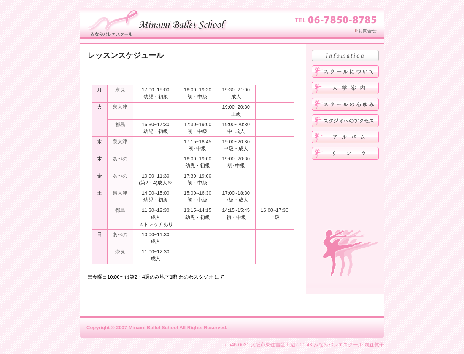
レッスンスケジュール (125, 55)
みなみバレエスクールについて (345, 71)
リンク (345, 153)
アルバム (345, 137)
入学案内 (345, 88)
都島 (120, 124)
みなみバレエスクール (159, 22)
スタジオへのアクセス (345, 120)
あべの (120, 159)
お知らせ (345, 55)
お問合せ (367, 31)
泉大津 (120, 107)
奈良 (120, 90)
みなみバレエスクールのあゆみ (345, 104)
